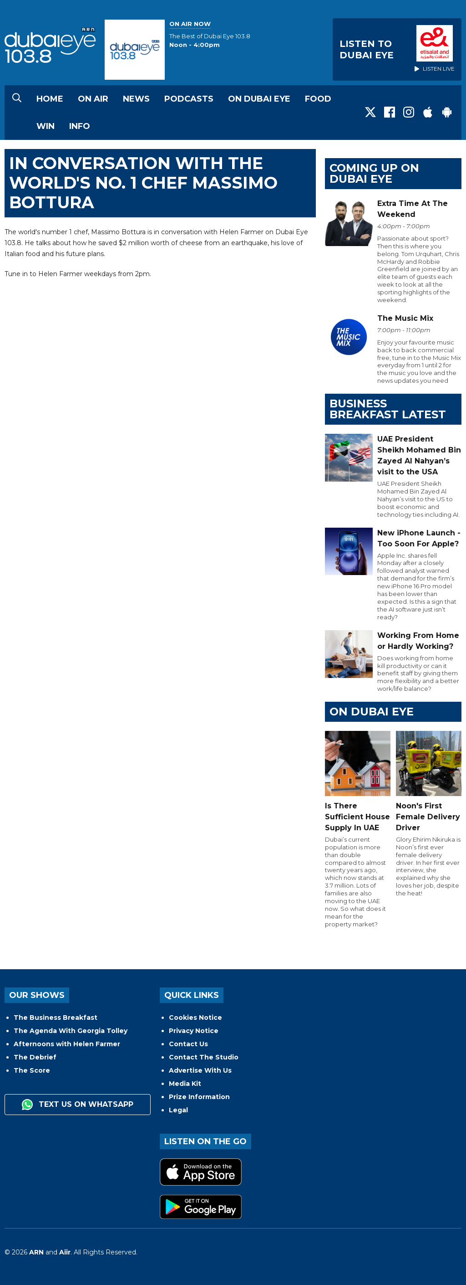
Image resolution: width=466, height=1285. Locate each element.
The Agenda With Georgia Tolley (70, 1031)
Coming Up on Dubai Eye (374, 173)
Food (318, 99)
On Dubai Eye (259, 99)
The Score (32, 1070)
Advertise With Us (200, 1070)
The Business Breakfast (55, 1017)
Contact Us (188, 1044)
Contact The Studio (203, 1057)
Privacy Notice (193, 1031)
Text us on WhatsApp (77, 1104)
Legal (178, 1110)
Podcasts (188, 99)
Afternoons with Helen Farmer (67, 1044)
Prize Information (199, 1097)
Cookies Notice (195, 1017)
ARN (36, 1252)
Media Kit (185, 1083)
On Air (93, 99)
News (136, 99)
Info (79, 126)
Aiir (65, 1252)
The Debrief (35, 1057)
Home (49, 99)
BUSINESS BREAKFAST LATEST (387, 409)
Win (45, 126)
